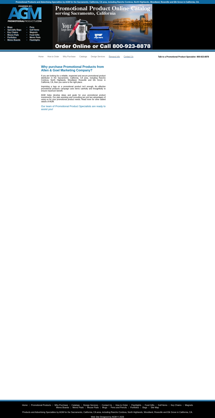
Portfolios (134, 407)
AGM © (115, 417)
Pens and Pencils (119, 407)
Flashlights (136, 405)
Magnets (189, 405)
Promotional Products (41, 405)
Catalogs (76, 405)
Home (25, 405)
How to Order (122, 405)
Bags (144, 407)
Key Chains (176, 405)
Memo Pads (78, 407)
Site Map (155, 407)
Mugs (104, 407)
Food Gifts (149, 405)
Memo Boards (62, 407)
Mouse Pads (93, 407)
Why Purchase (61, 405)
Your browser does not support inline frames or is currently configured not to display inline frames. (183, 26)
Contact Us (107, 405)
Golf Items (163, 405)
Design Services (90, 405)
